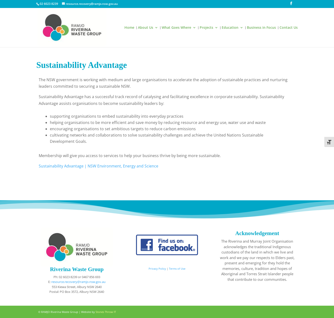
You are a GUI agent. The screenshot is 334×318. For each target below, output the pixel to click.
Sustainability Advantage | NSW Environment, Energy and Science (98, 166)
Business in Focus (261, 28)
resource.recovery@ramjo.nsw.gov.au (78, 282)
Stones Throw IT (106, 312)
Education (230, 28)
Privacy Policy (157, 268)
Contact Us (289, 28)
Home (129, 28)
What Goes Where (176, 28)
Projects (206, 28)
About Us (145, 28)
